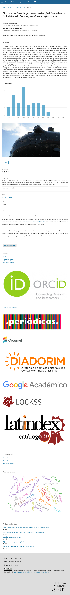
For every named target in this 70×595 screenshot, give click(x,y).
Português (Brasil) (9, 263)
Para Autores (6, 461)
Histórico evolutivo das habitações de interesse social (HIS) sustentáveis (26, 527)
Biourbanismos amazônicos (12, 537)
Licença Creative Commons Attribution (34, 222)
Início (4, 7)
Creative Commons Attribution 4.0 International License (31, 572)
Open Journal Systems (10, 307)
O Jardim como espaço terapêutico (14, 542)
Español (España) (8, 260)
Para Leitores (6, 458)
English (5, 257)
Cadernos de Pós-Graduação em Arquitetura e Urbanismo (23, 2)
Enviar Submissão (9, 245)
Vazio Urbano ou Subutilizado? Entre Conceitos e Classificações (23, 532)
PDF (6, 163)
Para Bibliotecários (8, 464)
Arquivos (10, 7)
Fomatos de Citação (9, 188)
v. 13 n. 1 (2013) (20, 7)
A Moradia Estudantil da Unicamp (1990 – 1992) (18, 547)
